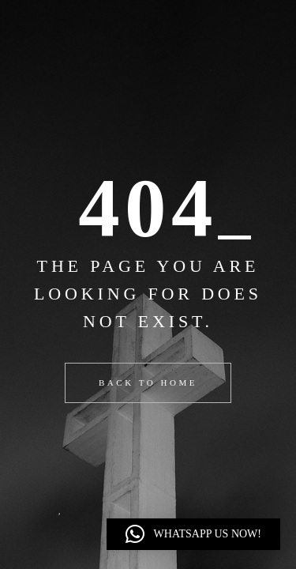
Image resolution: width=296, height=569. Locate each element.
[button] (193, 534)
